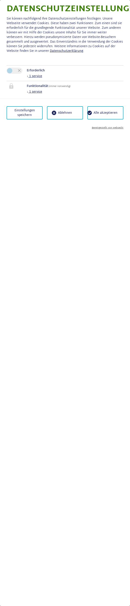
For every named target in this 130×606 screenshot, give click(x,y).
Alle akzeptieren (105, 113)
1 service (34, 76)
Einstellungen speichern (24, 113)
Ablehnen (65, 113)
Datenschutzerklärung (66, 51)
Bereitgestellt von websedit (107, 128)
